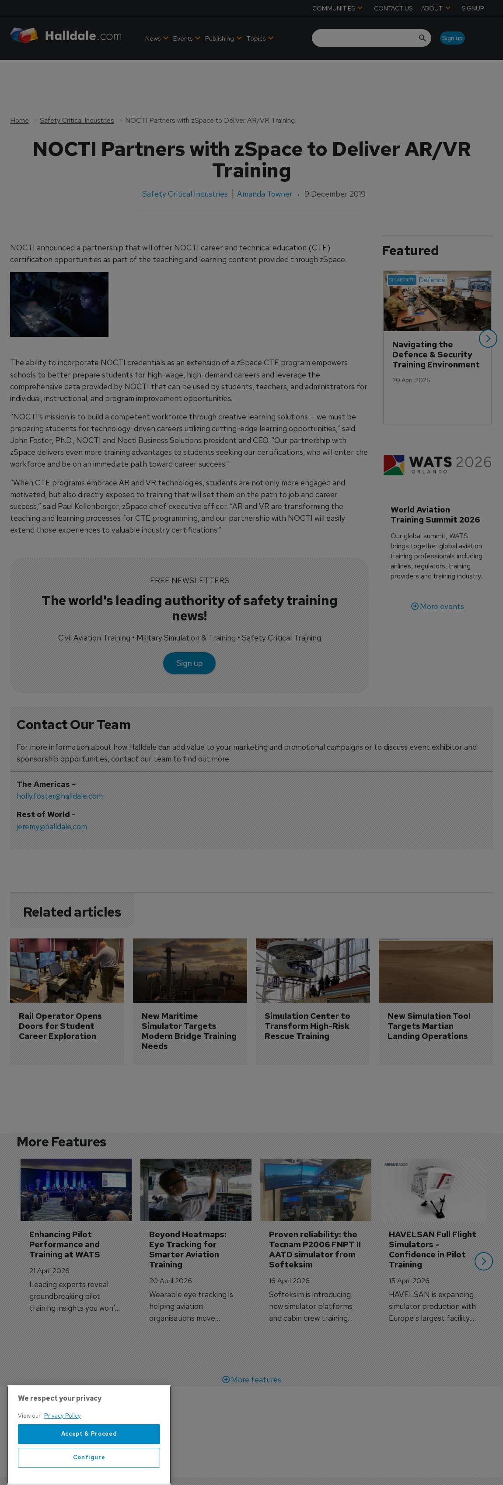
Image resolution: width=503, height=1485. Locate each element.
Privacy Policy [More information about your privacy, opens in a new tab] (62, 1444)
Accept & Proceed (89, 1462)
